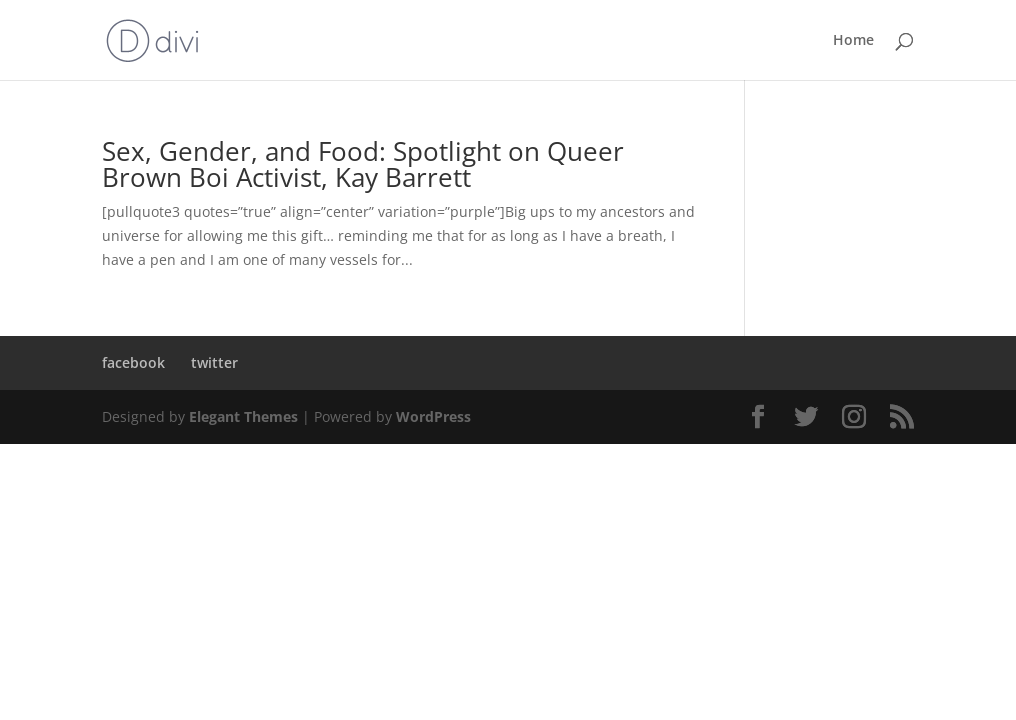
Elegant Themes (243, 416)
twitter (214, 362)
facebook (133, 362)
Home (853, 41)
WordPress (433, 416)
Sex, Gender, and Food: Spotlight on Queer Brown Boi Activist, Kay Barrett (363, 164)
